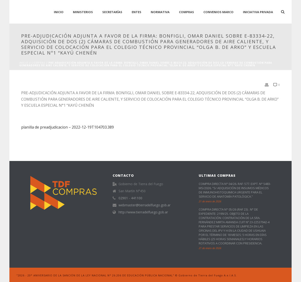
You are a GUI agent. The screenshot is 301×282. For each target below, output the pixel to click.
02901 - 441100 (130, 198)
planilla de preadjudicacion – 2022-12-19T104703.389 (67, 127)
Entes (136, 12)
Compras (186, 12)
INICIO (58, 12)
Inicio (23, 62)
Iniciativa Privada (258, 12)
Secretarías (112, 12)
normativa (160, 12)
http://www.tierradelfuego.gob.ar (143, 212)
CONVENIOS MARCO (218, 12)
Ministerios (83, 12)
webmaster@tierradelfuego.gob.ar (144, 205)
